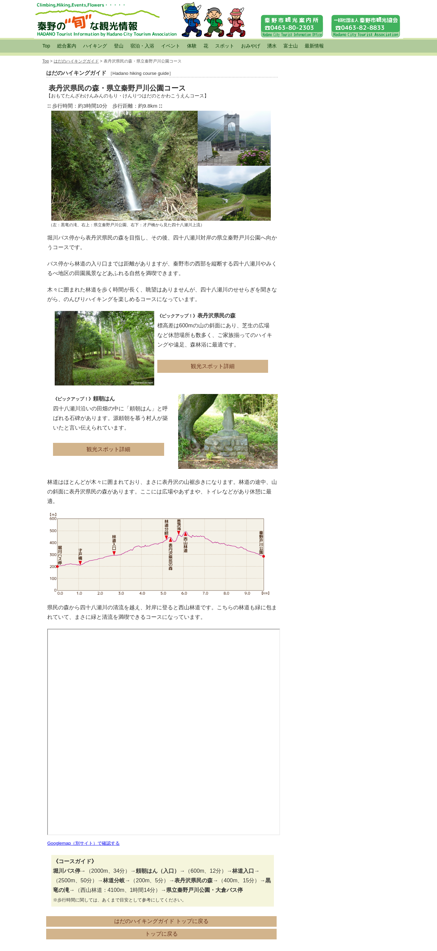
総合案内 (66, 46)
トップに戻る (161, 934)
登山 (118, 46)
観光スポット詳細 (213, 366)
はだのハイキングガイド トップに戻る (161, 921)
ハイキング (95, 46)
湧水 (272, 46)
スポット (224, 46)
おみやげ (250, 46)
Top (46, 46)
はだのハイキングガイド (76, 61)
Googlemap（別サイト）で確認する (83, 843)
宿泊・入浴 (142, 46)
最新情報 (314, 46)
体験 (192, 46)
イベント (170, 46)
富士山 (290, 46)
